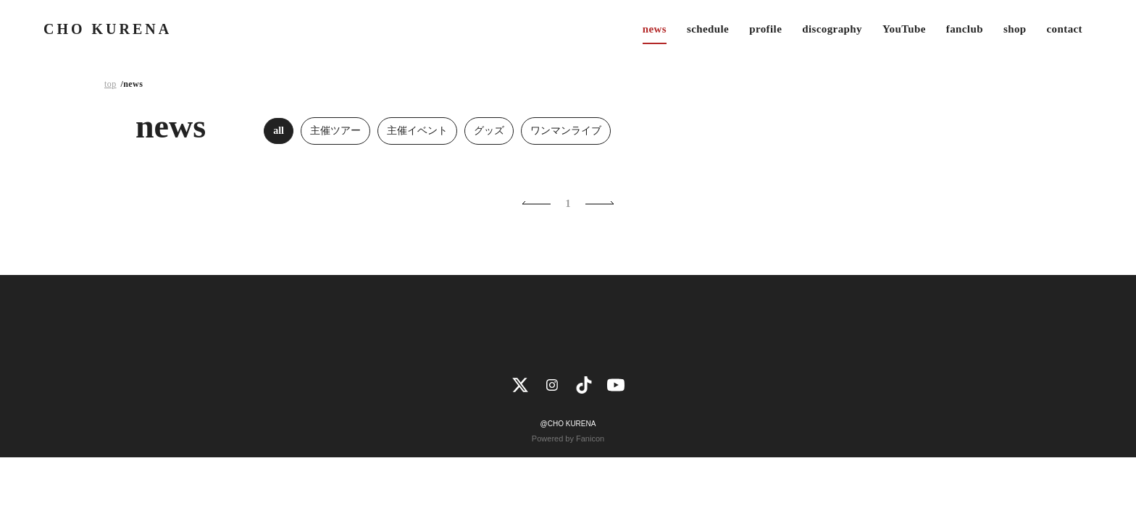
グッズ (489, 130)
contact (1064, 29)
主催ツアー (335, 130)
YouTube (904, 29)
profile (765, 29)
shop (1015, 29)
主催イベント (417, 130)
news (655, 29)
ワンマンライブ (565, 130)
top (110, 84)
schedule (708, 29)
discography (832, 29)
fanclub (964, 29)
